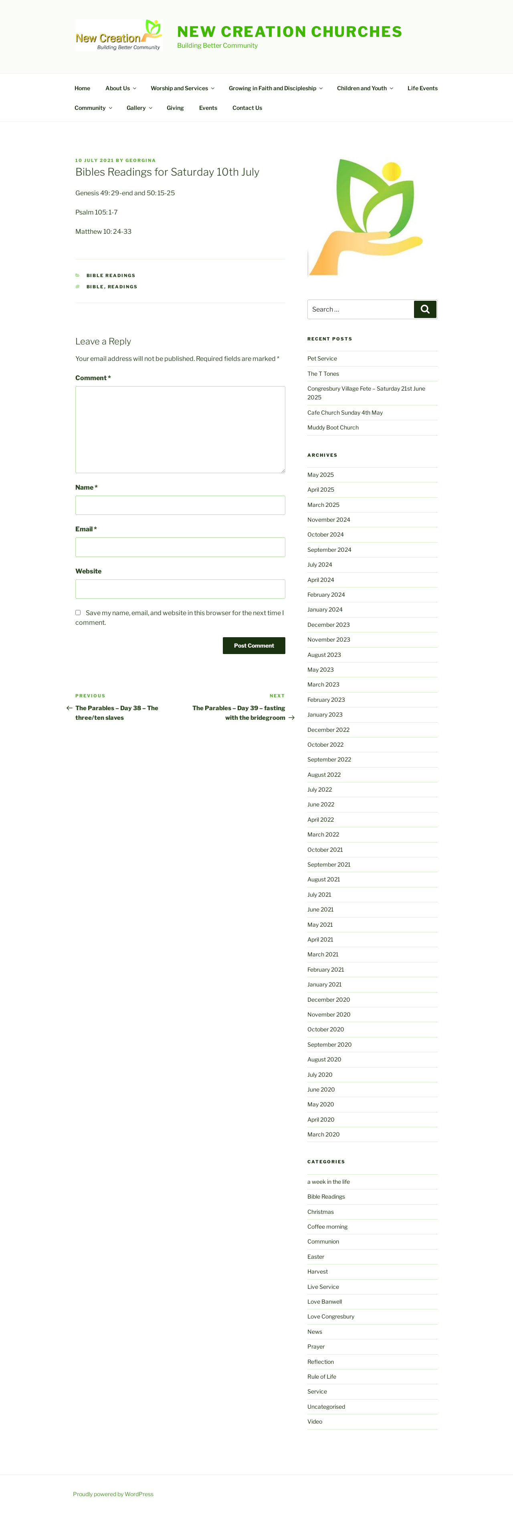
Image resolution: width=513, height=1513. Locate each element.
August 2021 (323, 879)
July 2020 (320, 1074)
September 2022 (329, 759)
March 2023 (323, 684)
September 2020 (329, 1044)
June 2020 (321, 1089)
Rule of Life (321, 1376)
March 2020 (323, 1134)
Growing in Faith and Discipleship (276, 88)
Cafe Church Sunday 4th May (345, 412)
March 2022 (323, 834)
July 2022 (319, 789)
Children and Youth (365, 88)
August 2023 (324, 654)
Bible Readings (111, 275)
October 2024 (325, 534)
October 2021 (325, 849)
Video (314, 1421)
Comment (93, 378)
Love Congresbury (330, 1316)
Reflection (320, 1361)
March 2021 (323, 954)
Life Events (423, 88)
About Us (121, 88)
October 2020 (325, 1029)
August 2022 (324, 774)
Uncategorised (326, 1406)
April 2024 (320, 579)
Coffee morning (327, 1226)
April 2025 (320, 489)
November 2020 (329, 1014)
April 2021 (320, 939)
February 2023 (326, 699)
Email (86, 529)
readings (123, 287)
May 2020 (320, 1104)
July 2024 (319, 564)
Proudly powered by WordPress (113, 1494)
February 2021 (325, 969)
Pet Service (322, 358)
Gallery (140, 107)
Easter (315, 1256)
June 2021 (320, 909)
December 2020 (328, 999)
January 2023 (325, 714)
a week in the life (328, 1181)
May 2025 (320, 474)
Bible (95, 287)
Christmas (320, 1211)
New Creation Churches (290, 32)
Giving (175, 107)
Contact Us (247, 107)
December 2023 (328, 624)
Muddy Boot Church (333, 427)
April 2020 (321, 1119)
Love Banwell (324, 1301)
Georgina (140, 160)
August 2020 (324, 1059)
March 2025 (323, 504)
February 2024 (326, 594)
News (314, 1331)
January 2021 (324, 984)
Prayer (316, 1346)
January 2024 (325, 609)
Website (88, 571)
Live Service (323, 1286)
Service (317, 1391)
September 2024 (329, 549)
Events (208, 107)
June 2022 (320, 804)
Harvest (317, 1271)
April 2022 (320, 819)
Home (82, 88)
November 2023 (328, 639)
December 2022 (328, 729)
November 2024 (328, 519)
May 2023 (320, 669)
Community (94, 107)
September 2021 (329, 864)
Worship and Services (183, 88)
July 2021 (319, 894)
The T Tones (323, 373)
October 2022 (325, 744)
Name (86, 487)
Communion (323, 1241)
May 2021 (320, 924)
